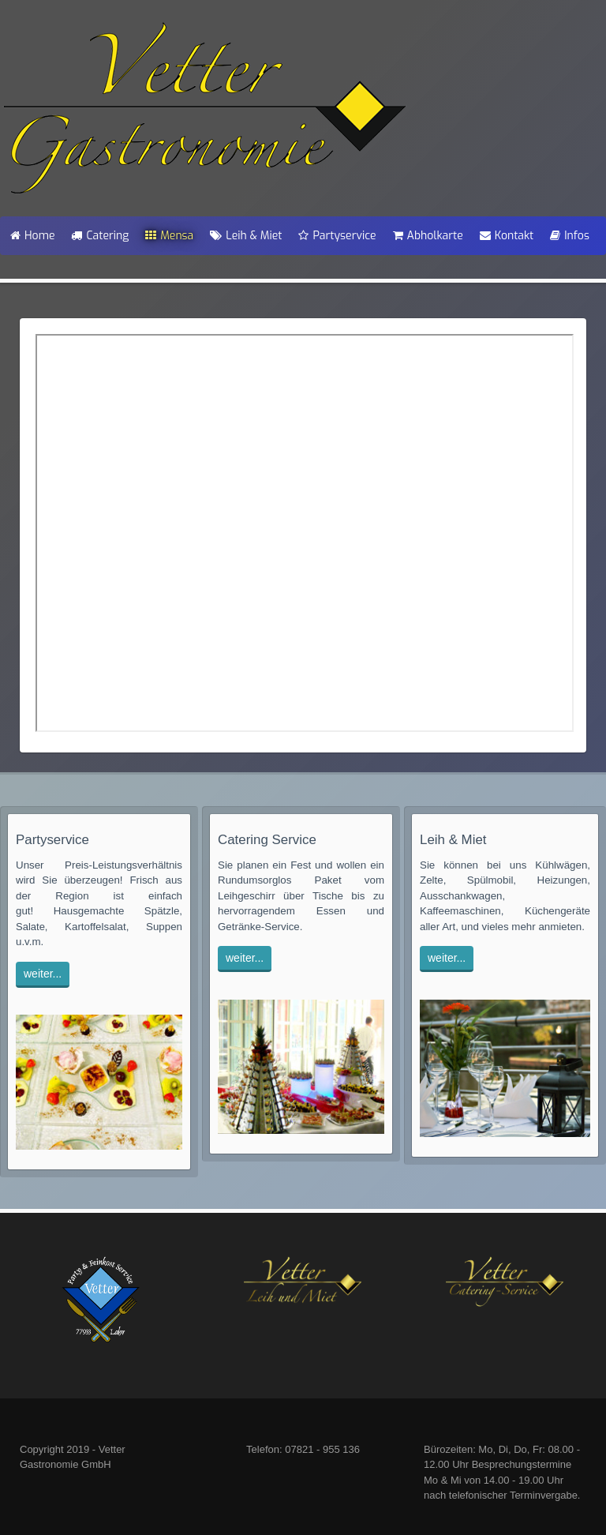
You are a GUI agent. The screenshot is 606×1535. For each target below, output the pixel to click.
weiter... (43, 973)
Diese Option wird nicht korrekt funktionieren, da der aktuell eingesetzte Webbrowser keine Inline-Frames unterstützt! (305, 533)
